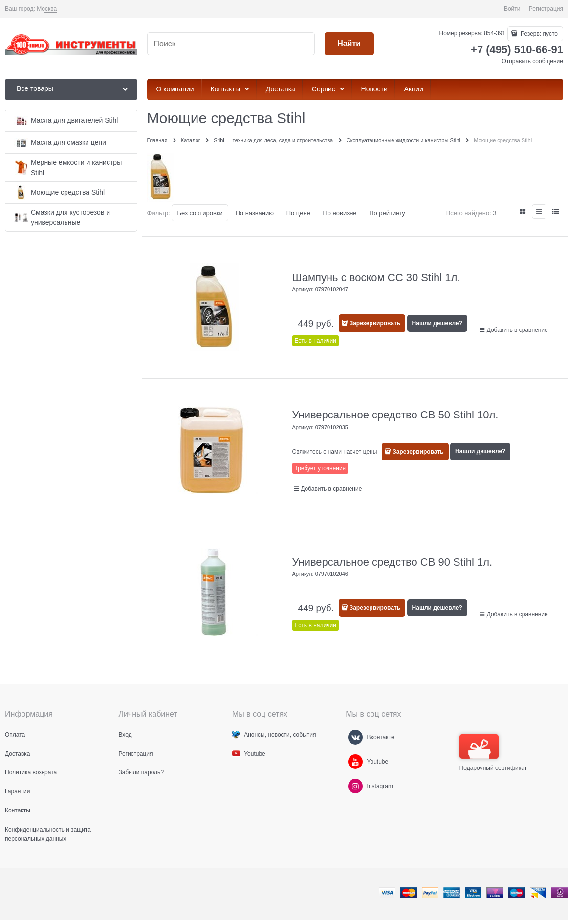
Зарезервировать (375, 323)
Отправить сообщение (532, 61)
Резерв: (538, 33)
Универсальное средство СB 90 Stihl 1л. (392, 562)
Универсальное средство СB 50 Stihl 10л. (395, 415)
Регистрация (546, 8)
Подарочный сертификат (493, 752)
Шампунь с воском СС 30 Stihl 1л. (376, 277)
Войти (512, 8)
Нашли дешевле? (437, 323)
